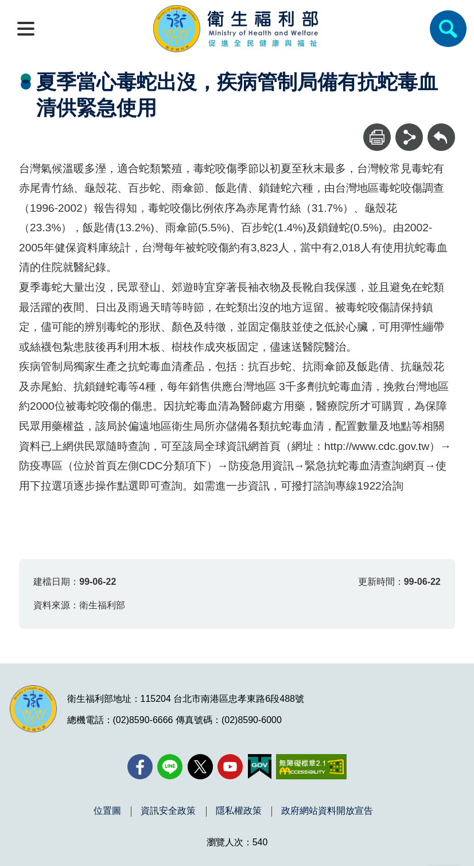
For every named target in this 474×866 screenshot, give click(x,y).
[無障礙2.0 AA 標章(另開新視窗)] (311, 766)
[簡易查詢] (448, 28)
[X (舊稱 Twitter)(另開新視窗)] (200, 766)
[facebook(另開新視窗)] (140, 766)
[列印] (377, 137)
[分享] (409, 137)
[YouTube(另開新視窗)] (230, 766)
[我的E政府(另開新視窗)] (259, 766)
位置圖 (107, 810)
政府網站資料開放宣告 (327, 810)
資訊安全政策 (168, 810)
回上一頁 (441, 129)
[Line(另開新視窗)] (169, 766)
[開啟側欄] (25, 28)
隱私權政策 (239, 810)
